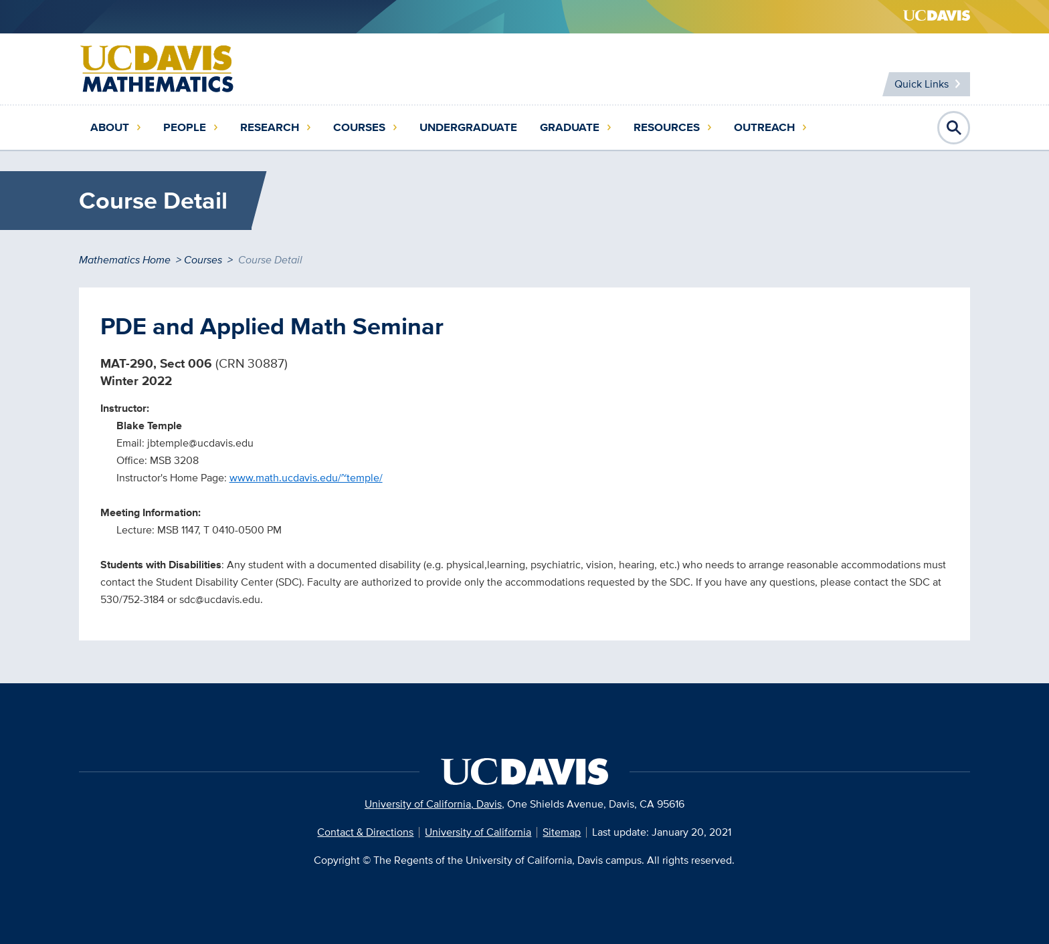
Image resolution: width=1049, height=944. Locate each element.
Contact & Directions (365, 832)
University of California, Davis (433, 804)
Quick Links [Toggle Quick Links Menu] (921, 84)
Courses (359, 127)
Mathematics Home (125, 259)
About (109, 127)
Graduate (569, 127)
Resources (667, 127)
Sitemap (562, 832)
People (184, 127)
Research (269, 127)
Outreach (764, 127)
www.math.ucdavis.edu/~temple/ (306, 477)
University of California (478, 832)
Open (954, 127)
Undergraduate (468, 127)
